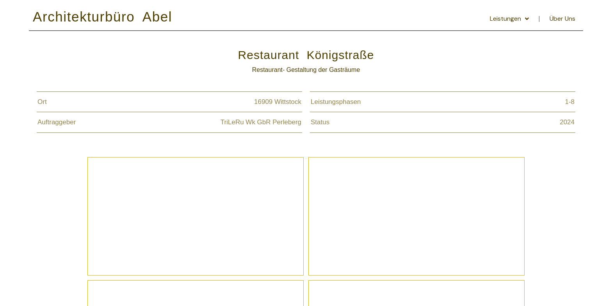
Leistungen (509, 19)
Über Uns (562, 18)
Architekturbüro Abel (102, 16)
